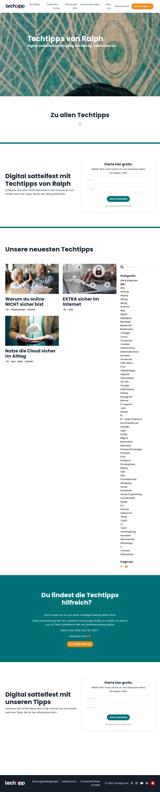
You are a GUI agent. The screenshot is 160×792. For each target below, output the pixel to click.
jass (123, 408)
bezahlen (125, 321)
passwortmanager (18, 311)
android (125, 307)
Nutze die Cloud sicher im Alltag (24, 355)
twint (123, 528)
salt (122, 472)
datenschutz (127, 348)
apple (123, 314)
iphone (20, 363)
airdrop (124, 291)
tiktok (123, 517)
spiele (123, 502)
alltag (123, 303)
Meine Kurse (122, 6)
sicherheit (31, 311)
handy (124, 393)
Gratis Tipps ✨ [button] (142, 6)
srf (122, 505)
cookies (125, 344)
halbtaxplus (127, 389)
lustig (123, 434)
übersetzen (127, 554)
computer (126, 340)
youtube (125, 550)
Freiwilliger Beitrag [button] (80, 644)
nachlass (125, 445)
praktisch (125, 460)
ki (121, 415)
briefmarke (126, 329)
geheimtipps (127, 370)
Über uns (108, 6)
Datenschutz (69, 781)
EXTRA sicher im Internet (82, 302)
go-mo (124, 382)
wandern (125, 535)
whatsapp (126, 543)
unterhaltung (128, 532)
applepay (126, 318)
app (122, 310)
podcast (125, 453)
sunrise (124, 509)
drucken (125, 355)
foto (123, 366)
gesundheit (127, 378)
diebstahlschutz (129, 351)
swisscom (126, 513)
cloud (13, 363)
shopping (126, 483)
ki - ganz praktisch (131, 419)
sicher (70, 311)
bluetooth (126, 325)
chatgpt (125, 333)
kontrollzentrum (129, 423)
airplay (124, 295)
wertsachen (127, 539)
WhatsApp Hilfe (71, 6)
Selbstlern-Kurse (53, 6)
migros (124, 438)
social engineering (131, 494)
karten (124, 412)
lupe (123, 430)
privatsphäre (127, 464)
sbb (122, 475)
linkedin (124, 427)
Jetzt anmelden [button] (118, 199)
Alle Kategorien (129, 280)
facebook (126, 359)
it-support (126, 404)
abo (122, 288)
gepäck (125, 374)
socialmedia (127, 498)
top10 (123, 520)
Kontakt (95, 785)
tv (121, 524)
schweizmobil (128, 479)
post (122, 457)
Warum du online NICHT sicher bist (26, 302)
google (124, 385)
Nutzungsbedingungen (45, 781)
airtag (123, 299)
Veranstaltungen (90, 4)
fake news (126, 363)
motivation (126, 441)
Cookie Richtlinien (90, 781)
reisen (124, 468)
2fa (7, 311)
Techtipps (34, 4)
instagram (126, 397)
